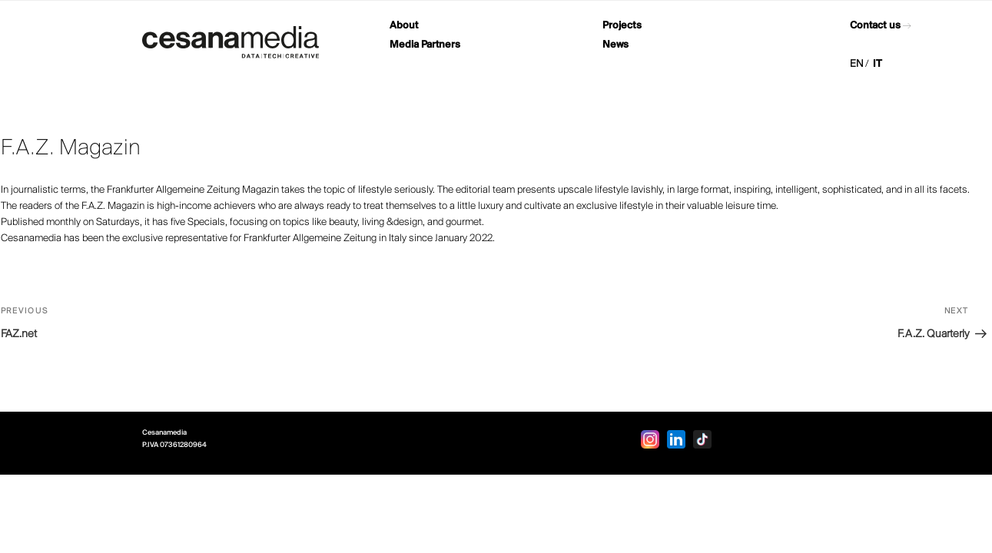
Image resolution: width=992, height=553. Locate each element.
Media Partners (425, 45)
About (404, 25)
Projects (622, 25)
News (615, 45)
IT (877, 64)
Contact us (875, 25)
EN (857, 64)
